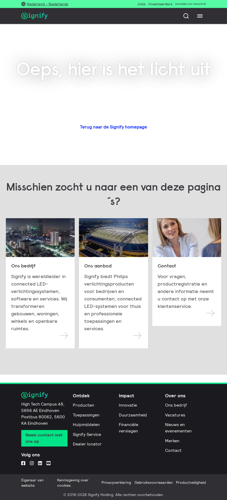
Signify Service (87, 434)
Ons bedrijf (176, 405)
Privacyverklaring (116, 482)
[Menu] (200, 16)
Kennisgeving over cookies (73, 483)
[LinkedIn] (40, 463)
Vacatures (175, 415)
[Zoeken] (186, 16)
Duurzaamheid (133, 415)
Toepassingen (86, 415)
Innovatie (128, 405)
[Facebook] (23, 463)
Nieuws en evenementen (178, 428)
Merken (172, 441)
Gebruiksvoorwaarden (153, 482)
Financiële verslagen (128, 428)
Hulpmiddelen (86, 424)
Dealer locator (87, 444)
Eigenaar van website (32, 483)
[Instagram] (32, 463)
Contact (173, 450)
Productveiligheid (191, 482)
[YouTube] (49, 463)
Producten (83, 405)
